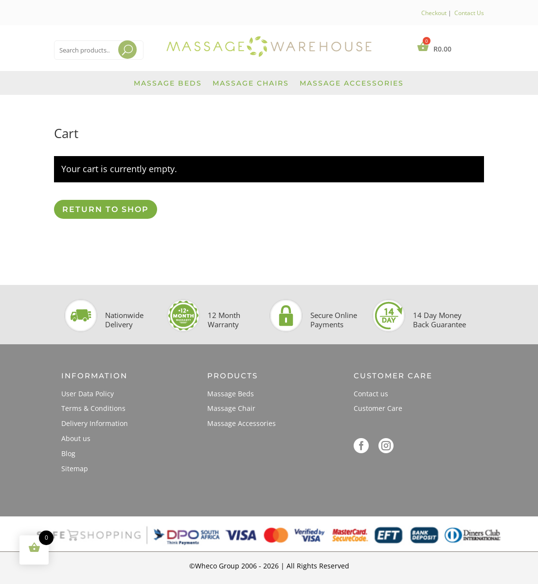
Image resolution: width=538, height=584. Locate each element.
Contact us (371, 393)
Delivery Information (94, 423)
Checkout (434, 13)
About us (75, 438)
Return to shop (105, 209)
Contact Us (469, 13)
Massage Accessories (352, 84)
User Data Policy (87, 393)
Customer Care (378, 408)
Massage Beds (168, 84)
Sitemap (74, 468)
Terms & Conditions (93, 408)
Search (118, 62)
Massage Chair (231, 408)
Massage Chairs (251, 84)
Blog (68, 453)
